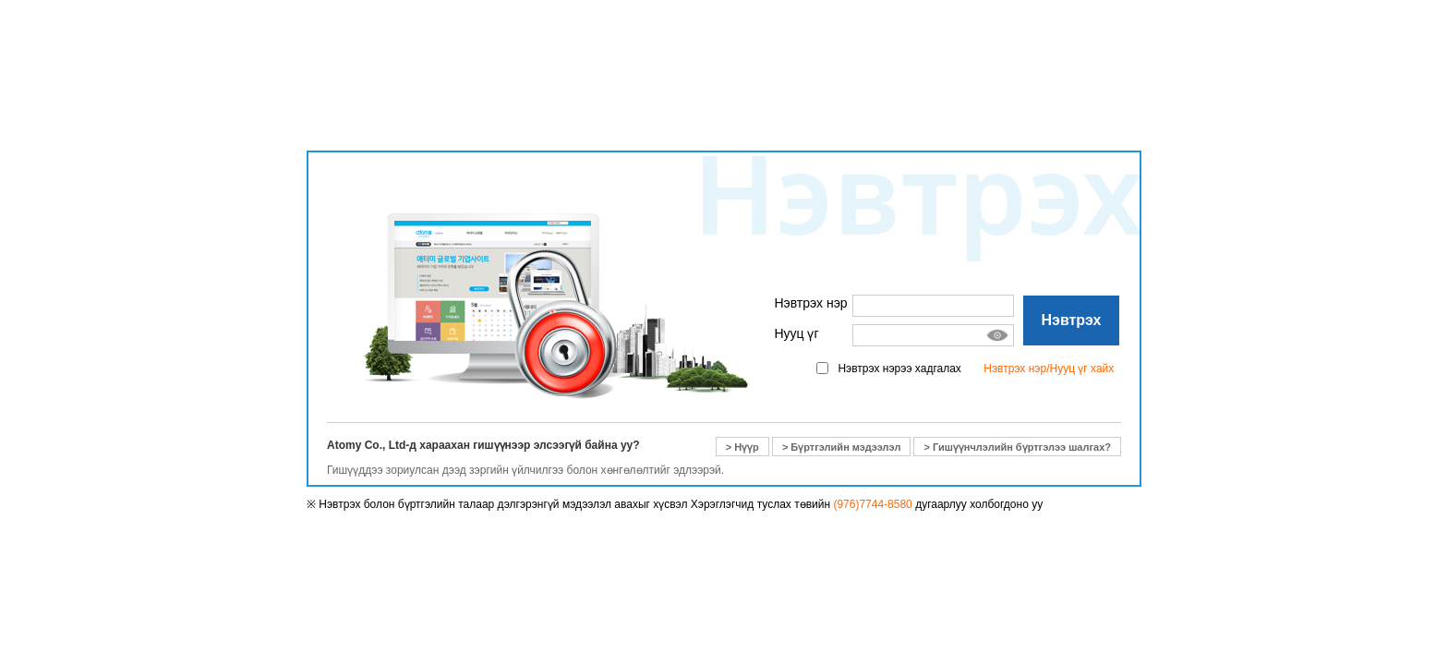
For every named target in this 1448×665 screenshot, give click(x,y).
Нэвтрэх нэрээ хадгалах (899, 368)
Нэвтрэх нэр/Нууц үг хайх (1048, 368)
